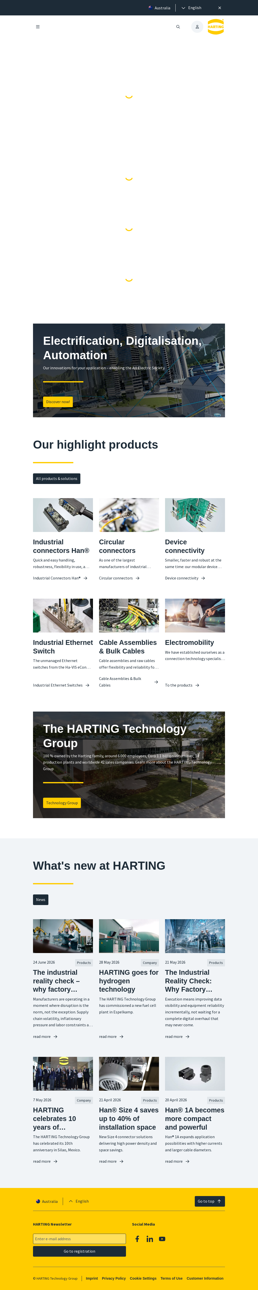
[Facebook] (137, 1239)
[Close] (219, 8)
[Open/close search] (178, 27)
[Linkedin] (150, 1239)
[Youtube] (162, 1239)
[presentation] (191, 8)
